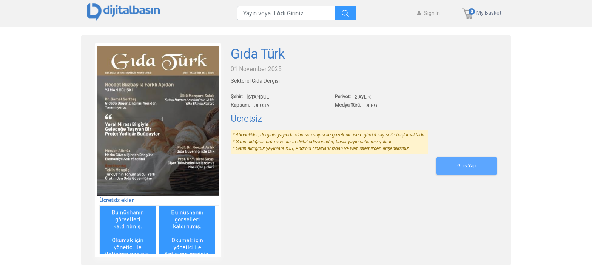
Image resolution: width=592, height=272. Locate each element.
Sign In (428, 13)
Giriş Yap (466, 165)
